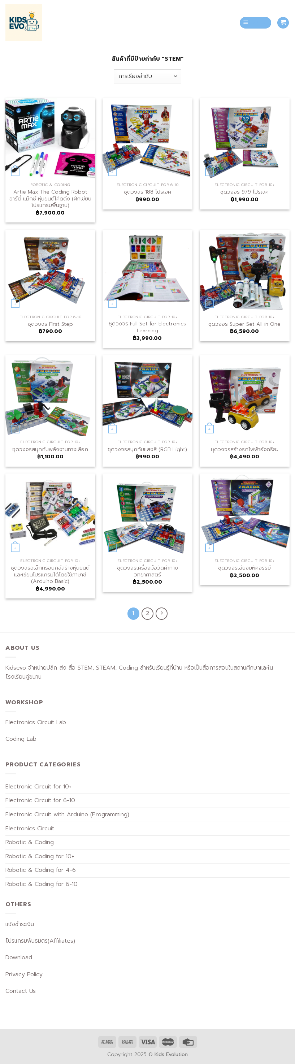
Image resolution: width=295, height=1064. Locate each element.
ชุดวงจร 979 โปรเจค (244, 192)
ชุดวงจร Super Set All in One (244, 324)
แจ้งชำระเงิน (19, 924)
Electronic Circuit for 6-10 (40, 800)
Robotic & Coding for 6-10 (41, 884)
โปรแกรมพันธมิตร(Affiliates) (40, 941)
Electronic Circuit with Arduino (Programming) (67, 814)
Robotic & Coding (29, 842)
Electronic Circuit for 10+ (38, 786)
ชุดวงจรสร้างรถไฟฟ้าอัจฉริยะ (244, 449)
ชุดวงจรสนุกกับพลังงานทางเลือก (50, 449)
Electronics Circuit (29, 828)
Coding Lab (20, 739)
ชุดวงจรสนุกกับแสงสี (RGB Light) (147, 449)
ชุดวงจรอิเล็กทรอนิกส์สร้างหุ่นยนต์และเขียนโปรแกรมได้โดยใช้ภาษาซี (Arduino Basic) (50, 575)
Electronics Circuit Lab (35, 722)
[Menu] (256, 23)
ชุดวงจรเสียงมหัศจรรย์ (244, 568)
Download (18, 957)
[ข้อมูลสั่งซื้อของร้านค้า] (147, 76)
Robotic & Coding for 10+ (39, 856)
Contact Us (20, 991)
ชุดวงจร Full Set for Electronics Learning (147, 327)
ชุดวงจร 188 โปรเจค (147, 192)
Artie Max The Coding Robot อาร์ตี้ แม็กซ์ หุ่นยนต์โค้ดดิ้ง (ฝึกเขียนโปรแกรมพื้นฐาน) (50, 199)
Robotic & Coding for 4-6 (40, 870)
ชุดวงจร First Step (50, 324)
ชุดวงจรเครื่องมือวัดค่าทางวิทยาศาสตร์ (147, 571)
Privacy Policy (24, 974)
